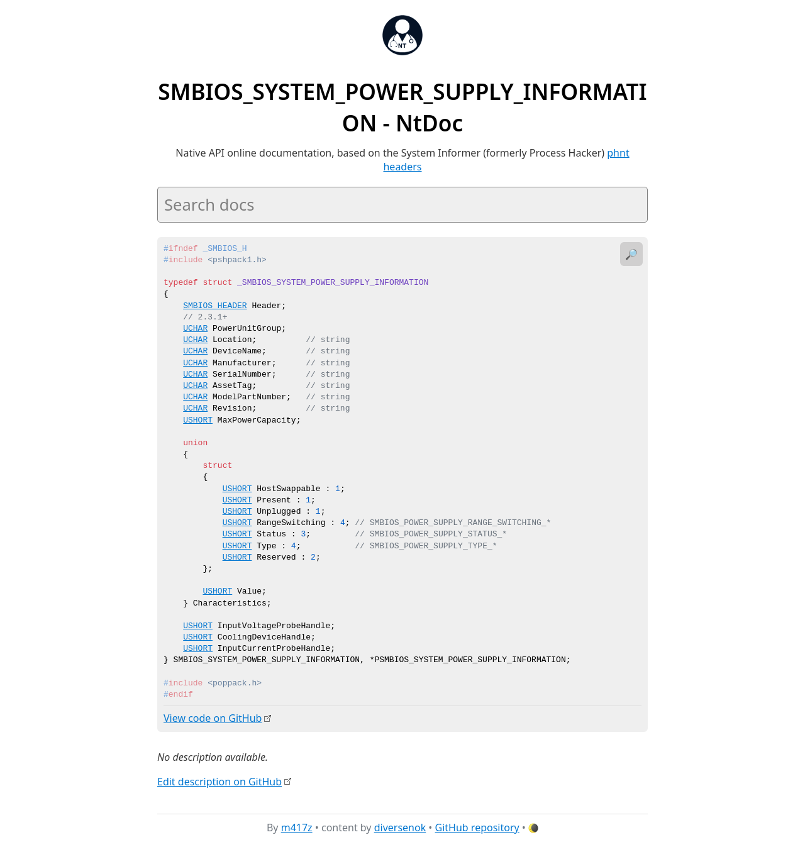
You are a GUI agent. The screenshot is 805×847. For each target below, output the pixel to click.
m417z (297, 827)
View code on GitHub (213, 718)
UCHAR (195, 329)
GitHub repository (477, 827)
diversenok (400, 827)
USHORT (198, 420)
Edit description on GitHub (219, 781)
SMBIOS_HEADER (215, 306)
